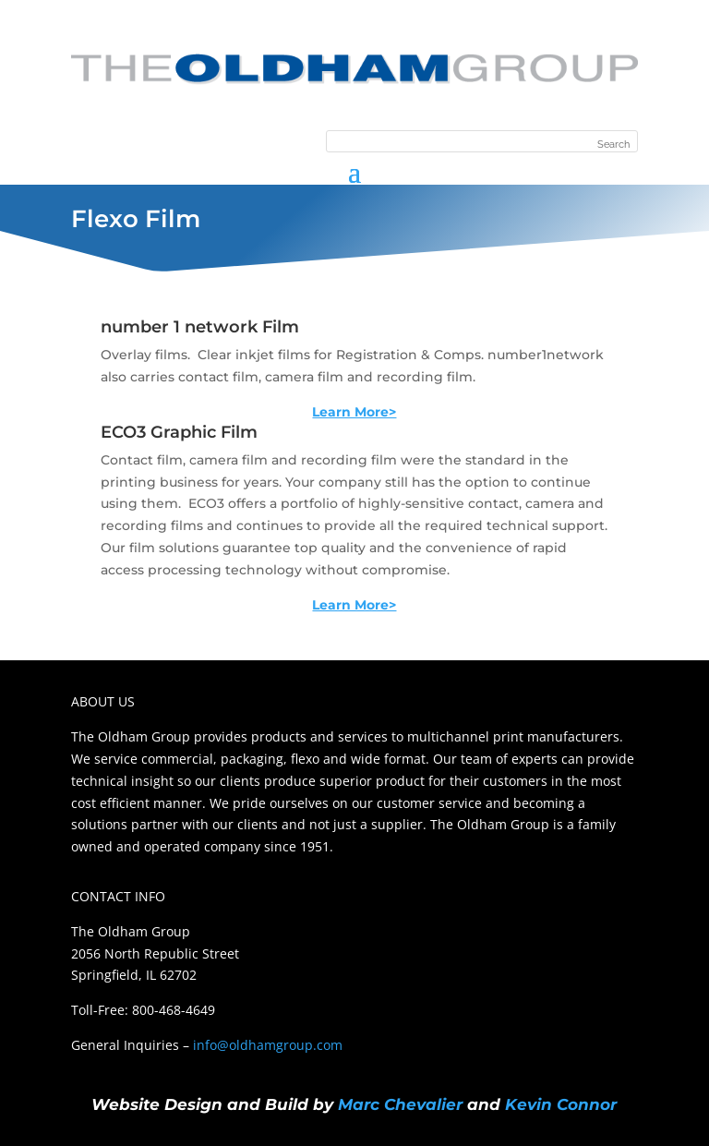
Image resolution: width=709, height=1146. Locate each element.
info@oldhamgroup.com (267, 1045)
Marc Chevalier (400, 1104)
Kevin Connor (561, 1104)
